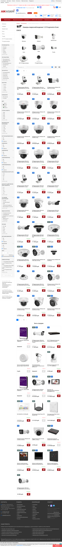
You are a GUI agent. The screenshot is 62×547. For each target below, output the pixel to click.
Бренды (2, 2)
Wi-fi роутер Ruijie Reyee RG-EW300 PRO (38, 415)
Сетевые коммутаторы (21, 512)
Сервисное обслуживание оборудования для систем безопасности (46, 528)
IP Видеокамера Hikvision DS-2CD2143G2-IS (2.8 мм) (23, 162)
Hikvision (4, 24)
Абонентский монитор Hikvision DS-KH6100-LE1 (37, 464)
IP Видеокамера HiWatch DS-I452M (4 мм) (38, 137)
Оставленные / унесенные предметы (7, 216)
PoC (3, 230)
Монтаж (29, 13)
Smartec (4, 52)
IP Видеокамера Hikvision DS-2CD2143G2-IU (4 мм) (53, 162)
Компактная (5, 76)
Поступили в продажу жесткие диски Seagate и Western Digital (7, 292)
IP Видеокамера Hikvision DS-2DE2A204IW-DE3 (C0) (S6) (38, 236)
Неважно (4, 141)
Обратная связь (24, 0)
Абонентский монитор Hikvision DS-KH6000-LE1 (52, 464)
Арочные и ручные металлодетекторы (9, 535)
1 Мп (3, 127)
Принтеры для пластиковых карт (8, 528)
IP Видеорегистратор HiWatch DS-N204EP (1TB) (53, 439)
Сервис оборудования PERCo (38, 531)
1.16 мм (4, 87)
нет (3, 175)
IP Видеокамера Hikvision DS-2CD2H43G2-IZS (38, 211)
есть (3, 173)
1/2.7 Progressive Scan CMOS (7, 270)
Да (3, 137)
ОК (60, 544)
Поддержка (31, 0)
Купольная (4, 73)
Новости (7, 2)
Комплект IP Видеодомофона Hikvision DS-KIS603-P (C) (53, 390)
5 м (3, 188)
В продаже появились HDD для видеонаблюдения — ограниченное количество (7, 285)
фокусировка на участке (7, 206)
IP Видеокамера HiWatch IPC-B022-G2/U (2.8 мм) (37, 390)
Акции (35, 13)
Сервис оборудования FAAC (38, 533)
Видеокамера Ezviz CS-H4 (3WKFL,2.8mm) (38, 439)
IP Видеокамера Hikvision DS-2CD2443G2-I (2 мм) (23, 186)
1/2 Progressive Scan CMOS (8, 265)
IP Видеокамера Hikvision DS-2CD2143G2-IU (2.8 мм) (38, 162)
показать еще (4, 54)
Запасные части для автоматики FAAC (40, 535)
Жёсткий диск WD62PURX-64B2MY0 (23, 390)
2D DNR (4, 200)
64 (3, 179)
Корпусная (4, 75)
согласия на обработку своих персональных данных (53, 516)
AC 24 (3, 232)
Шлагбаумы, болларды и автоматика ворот (10, 530)
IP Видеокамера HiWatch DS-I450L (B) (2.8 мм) (38, 260)
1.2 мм (4, 89)
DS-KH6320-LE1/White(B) (22, 414)
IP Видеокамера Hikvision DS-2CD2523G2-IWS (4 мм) (38, 285)
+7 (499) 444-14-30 (20, 7)
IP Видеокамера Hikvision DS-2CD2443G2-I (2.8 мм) (38, 186)
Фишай (4, 66)
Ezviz (3, 31)
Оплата (13, 0)
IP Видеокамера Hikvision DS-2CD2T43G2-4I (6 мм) (23, 235)
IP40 (3, 112)
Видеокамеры (7, 19)
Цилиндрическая (6, 72)
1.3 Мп (4, 128)
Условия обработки (19, 545)
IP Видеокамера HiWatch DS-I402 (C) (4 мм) (23, 112)
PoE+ (3, 229)
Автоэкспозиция (6, 202)
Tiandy (3, 36)
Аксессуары (19, 515)
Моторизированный (6, 63)
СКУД (18, 513)
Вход (53, 0)
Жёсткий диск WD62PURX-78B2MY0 (23, 341)
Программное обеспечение (22, 517)
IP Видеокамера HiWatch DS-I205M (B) (53, 260)
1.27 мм (4, 90)
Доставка (9, 0)
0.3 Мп (4, 125)
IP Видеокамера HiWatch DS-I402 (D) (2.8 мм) (23, 309)
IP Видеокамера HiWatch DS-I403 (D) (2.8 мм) (38, 309)
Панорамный (5, 64)
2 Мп (3, 130)
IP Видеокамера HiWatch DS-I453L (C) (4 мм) (53, 309)
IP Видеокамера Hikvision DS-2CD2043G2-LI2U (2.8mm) (23, 488)
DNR (3, 203)
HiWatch (4, 26)
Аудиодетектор (5, 214)
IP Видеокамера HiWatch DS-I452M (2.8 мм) (23, 137)
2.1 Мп (4, 131)
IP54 (3, 113)
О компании (3, 0)
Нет (3, 139)
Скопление (4, 219)
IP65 (3, 115)
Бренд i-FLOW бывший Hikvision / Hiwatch (7, 297)
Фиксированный (6, 59)
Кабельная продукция (37, 19)
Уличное (4, 98)
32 (3, 178)
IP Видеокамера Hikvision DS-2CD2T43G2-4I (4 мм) (53, 211)
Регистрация (58, 0)
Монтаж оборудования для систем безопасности (42, 530)
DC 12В (4, 226)
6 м (3, 190)
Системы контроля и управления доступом (10, 533)
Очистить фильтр (7, 275)
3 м (3, 187)
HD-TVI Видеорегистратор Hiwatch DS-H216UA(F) (53, 341)
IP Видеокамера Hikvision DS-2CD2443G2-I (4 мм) (53, 186)
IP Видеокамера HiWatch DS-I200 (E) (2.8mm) (23, 439)
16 (3, 176)
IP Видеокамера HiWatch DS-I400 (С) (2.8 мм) (53, 88)
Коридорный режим (6, 212)
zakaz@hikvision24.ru (21, 13)
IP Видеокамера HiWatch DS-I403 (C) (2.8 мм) (38, 112)
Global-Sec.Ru (27, 526)
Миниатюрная (5, 78)
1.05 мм (4, 84)
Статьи (34, 517)
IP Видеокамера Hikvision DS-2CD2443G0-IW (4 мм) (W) (38, 88)
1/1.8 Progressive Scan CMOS (7, 264)
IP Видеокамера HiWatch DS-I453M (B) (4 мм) (53, 137)
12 (23, 70)
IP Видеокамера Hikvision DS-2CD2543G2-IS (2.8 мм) (53, 235)
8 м (3, 193)
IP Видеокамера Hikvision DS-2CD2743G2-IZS (23, 211)
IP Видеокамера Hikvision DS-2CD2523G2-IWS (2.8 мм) (23, 285)
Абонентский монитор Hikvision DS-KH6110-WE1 (22, 464)
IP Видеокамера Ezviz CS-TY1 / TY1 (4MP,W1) (53, 365)
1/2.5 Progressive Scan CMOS (7, 268)
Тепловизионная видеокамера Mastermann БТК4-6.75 (38, 365)
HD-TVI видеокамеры (7, 38)
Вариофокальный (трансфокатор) (6, 61)
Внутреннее (5, 96)
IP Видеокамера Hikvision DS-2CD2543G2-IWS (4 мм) (23, 260)
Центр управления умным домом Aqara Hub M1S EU (23, 365)
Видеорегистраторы (17, 19)
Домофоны (27, 19)
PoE (3, 227)
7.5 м (3, 191)
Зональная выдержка (7, 205)
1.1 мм (4, 86)
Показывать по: (21, 67)
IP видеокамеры (6, 41)
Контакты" (52, 5)
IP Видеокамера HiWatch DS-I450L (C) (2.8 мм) (53, 285)
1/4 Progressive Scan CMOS (8, 261)
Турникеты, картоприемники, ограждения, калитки (12, 531)
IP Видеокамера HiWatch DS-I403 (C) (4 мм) (53, 112)
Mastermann (5, 29)
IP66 (3, 118)
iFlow (3, 33)
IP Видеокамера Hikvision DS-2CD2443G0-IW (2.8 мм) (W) (23, 88)
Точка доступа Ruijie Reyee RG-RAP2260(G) (53, 415)
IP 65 (3, 116)
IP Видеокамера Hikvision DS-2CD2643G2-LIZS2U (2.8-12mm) (38, 341)
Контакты (18, 0)
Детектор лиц (5, 218)
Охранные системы (48, 19)
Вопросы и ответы (36, 518)
